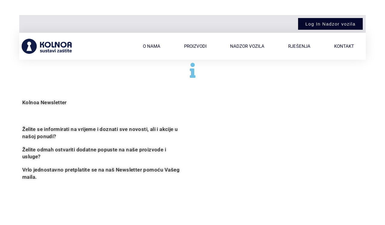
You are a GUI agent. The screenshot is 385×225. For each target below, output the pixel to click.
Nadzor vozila (247, 46)
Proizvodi (195, 46)
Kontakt (344, 46)
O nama (151, 46)
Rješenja (299, 46)
